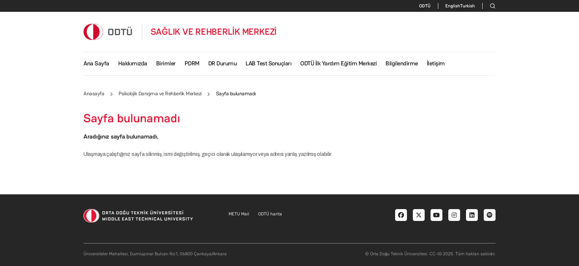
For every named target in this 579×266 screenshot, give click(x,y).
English (452, 6)
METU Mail (239, 214)
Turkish (467, 6)
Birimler (166, 63)
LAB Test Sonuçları (268, 63)
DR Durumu (222, 63)
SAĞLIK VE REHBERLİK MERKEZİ (214, 31)
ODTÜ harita (270, 214)
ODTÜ (425, 6)
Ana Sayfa (96, 63)
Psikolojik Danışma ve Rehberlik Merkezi (160, 93)
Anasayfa (93, 93)
